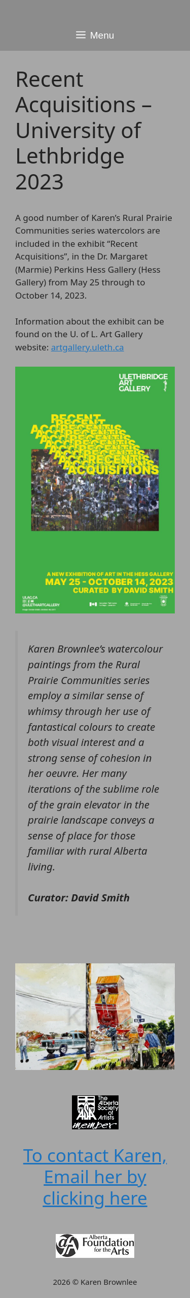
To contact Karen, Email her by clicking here (95, 1176)
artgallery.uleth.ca (87, 347)
